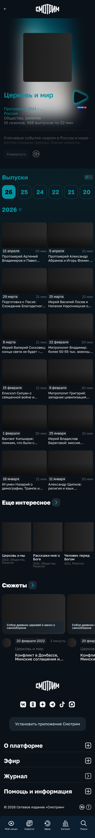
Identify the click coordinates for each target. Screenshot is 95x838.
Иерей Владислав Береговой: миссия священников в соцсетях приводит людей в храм (68, 444)
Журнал (47, 776)
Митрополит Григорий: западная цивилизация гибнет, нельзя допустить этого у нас (69, 399)
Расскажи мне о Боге (46, 557)
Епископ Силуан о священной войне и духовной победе (18, 397)
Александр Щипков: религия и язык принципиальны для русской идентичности (67, 490)
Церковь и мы (13, 555)
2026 (20, 209)
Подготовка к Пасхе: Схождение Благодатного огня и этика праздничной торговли (23, 308)
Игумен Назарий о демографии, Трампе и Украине (20, 488)
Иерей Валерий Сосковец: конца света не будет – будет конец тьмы (24, 351)
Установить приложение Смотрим (47, 724)
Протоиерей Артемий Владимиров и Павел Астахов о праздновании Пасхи (22, 262)
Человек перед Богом (77, 557)
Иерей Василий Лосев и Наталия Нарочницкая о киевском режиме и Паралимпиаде (68, 308)
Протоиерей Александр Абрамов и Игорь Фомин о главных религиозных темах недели (70, 262)
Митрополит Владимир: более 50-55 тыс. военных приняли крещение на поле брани (69, 353)
